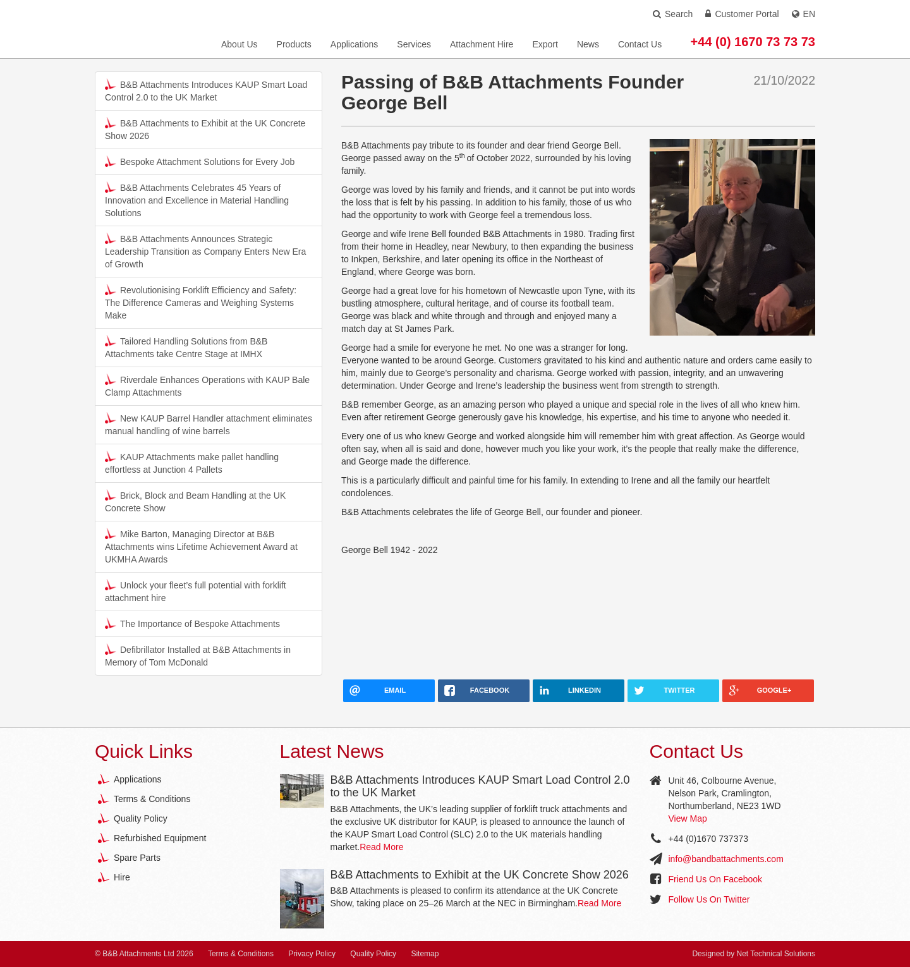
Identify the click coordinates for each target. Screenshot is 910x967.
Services (414, 44)
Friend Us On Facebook (716, 879)
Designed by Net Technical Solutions (753, 953)
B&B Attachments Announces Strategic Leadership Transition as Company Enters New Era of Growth (205, 251)
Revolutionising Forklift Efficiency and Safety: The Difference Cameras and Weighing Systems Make (200, 302)
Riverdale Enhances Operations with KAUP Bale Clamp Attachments (207, 386)
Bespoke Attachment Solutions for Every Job (199, 161)
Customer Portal (742, 14)
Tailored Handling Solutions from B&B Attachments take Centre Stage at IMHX (186, 347)
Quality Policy (140, 818)
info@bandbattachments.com (726, 859)
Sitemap (425, 953)
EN (803, 14)
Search (673, 14)
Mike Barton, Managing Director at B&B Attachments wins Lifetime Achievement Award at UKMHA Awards (201, 546)
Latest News (332, 751)
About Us (239, 44)
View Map (688, 818)
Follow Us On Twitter (709, 899)
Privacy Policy (312, 953)
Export (544, 44)
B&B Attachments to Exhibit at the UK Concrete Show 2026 (205, 129)
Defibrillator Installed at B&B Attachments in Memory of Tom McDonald (198, 655)
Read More (381, 847)
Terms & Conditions (152, 799)
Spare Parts (137, 858)
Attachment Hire (481, 44)
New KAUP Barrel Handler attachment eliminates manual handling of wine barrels (208, 424)
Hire (122, 877)
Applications (355, 44)
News (588, 44)
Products (294, 44)
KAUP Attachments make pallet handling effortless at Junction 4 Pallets (192, 463)
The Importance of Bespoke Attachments (192, 623)
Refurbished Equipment (160, 838)
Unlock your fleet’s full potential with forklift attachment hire (195, 591)
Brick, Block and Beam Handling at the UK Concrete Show (195, 501)
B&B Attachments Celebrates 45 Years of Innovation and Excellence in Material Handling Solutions (197, 199)
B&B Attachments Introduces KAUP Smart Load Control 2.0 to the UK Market (206, 90)
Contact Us (640, 44)
